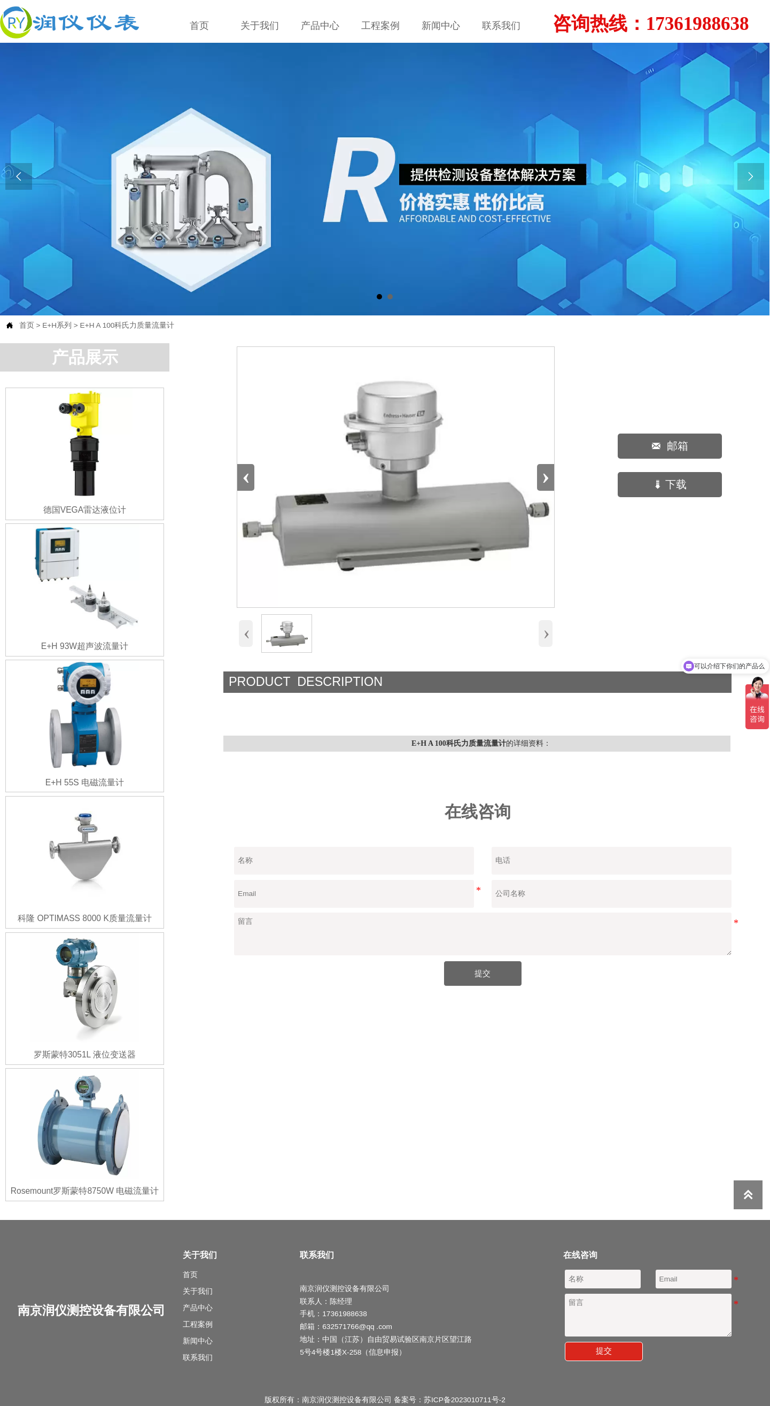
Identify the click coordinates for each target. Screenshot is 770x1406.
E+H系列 (57, 325)
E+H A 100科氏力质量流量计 (127, 325)
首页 (26, 325)
